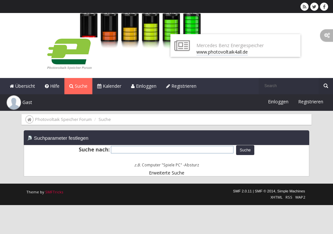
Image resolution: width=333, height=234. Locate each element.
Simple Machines (291, 191)
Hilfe (52, 86)
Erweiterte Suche (166, 173)
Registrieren (181, 86)
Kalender (109, 86)
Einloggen (143, 86)
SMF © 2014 (265, 191)
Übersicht (22, 86)
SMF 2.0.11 (242, 191)
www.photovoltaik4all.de (222, 52)
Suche (78, 86)
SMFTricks (54, 191)
